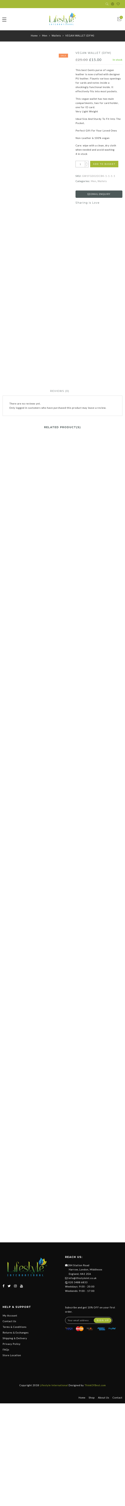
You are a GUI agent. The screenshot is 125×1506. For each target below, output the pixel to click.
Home (34, 36)
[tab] (59, 392)
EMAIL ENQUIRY (99, 195)
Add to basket (104, 165)
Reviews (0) (59, 391)
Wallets (56, 36)
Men (44, 36)
